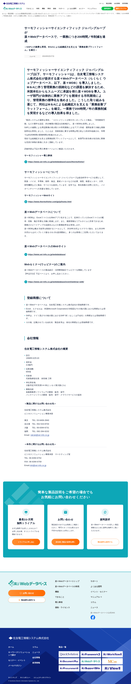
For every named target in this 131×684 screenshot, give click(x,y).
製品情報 (11, 13)
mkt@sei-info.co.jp (38, 465)
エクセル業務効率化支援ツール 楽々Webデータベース (32, 13)
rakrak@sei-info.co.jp (39, 435)
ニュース (54, 13)
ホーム (4, 13)
